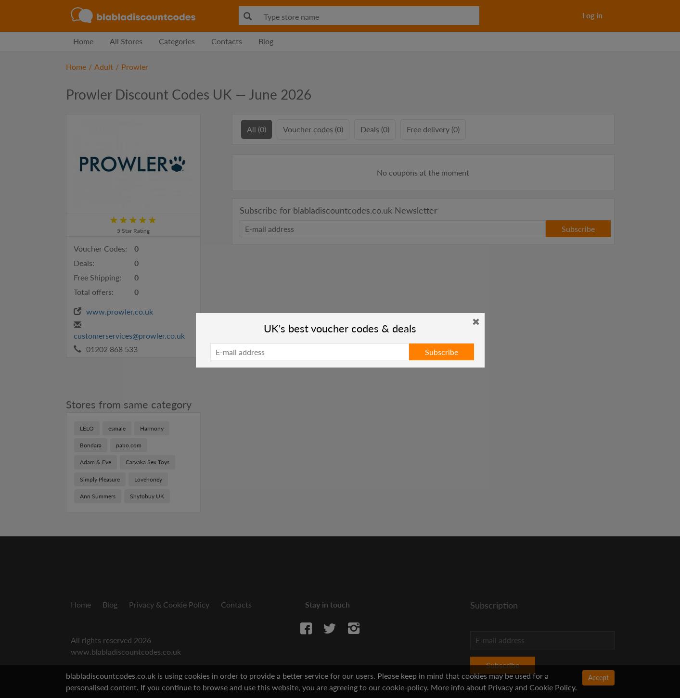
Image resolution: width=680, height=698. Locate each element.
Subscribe (441, 351)
